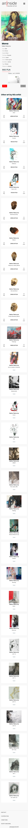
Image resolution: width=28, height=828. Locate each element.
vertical (9, 62)
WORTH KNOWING (6, 823)
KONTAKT (3, 812)
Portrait (6, 64)
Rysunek (9, 55)
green (10, 59)
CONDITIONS (4, 820)
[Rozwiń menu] (24, 3)
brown (7, 59)
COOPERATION (5, 816)
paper (7, 57)
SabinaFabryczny (6, 46)
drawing (9, 66)
